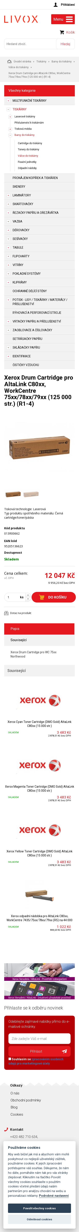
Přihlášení (68, 4)
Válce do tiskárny (18, 67)
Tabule (18, 247)
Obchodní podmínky (26, 1100)
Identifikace (22, 356)
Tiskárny (41, 61)
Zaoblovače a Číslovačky (32, 330)
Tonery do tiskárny (28, 149)
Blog (14, 1107)
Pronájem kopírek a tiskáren (35, 178)
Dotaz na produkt (20, 613)
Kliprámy (20, 282)
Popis (15, 629)
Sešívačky (20, 239)
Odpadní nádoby (27, 168)
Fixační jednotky (27, 162)
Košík (70, 32)
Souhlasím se (35, 1061)
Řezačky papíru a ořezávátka (36, 212)
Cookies (17, 1114)
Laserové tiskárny (25, 116)
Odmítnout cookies (39, 1219)
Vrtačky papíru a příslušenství (37, 321)
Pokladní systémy (27, 273)
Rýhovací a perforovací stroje (37, 312)
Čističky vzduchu (26, 365)
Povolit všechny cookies (39, 1208)
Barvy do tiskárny (62, 61)
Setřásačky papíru (27, 339)
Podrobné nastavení (54, 1196)
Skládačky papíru (26, 347)
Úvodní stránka (19, 61)
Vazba (17, 221)
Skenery (19, 186)
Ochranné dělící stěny (30, 291)
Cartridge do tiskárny (30, 143)
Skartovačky (23, 204)
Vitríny (18, 265)
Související (19, 640)
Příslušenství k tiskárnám (29, 122)
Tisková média (23, 128)
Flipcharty (21, 256)
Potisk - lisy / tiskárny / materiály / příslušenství (40, 302)
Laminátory (22, 195)
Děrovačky (21, 230)
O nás (15, 1093)
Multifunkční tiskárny (30, 100)
